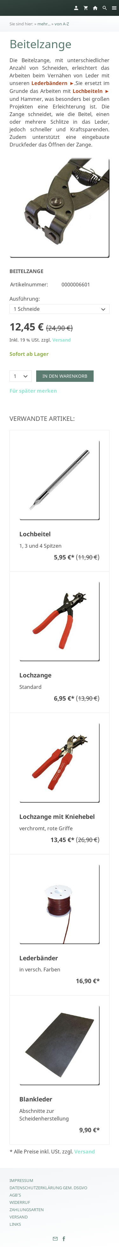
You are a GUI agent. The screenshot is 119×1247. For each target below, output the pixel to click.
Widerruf (20, 1202)
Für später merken (33, 390)
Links (15, 1224)
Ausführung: (25, 298)
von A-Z (62, 24)
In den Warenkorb (65, 376)
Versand (61, 340)
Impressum (21, 1180)
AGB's (15, 1195)
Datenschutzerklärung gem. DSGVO (48, 1188)
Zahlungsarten (27, 1209)
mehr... (43, 24)
